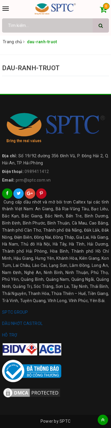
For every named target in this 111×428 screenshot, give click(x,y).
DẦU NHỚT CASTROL (22, 323)
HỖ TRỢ (9, 335)
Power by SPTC (55, 421)
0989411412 (37, 171)
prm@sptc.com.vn (33, 180)
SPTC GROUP (15, 312)
